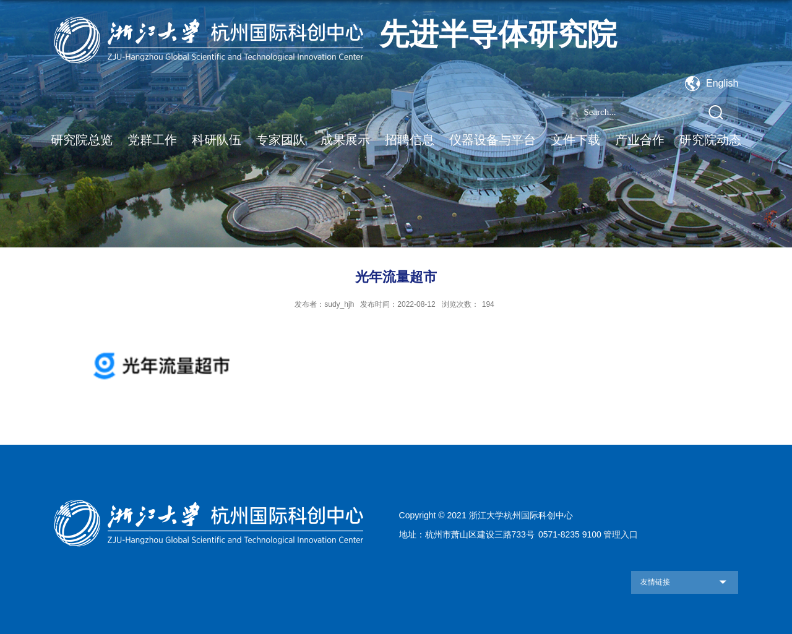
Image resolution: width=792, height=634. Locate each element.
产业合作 (640, 140)
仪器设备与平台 (492, 140)
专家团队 (281, 140)
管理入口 (620, 534)
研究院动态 (710, 140)
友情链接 (655, 582)
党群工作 (152, 140)
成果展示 (345, 140)
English (722, 83)
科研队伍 (216, 140)
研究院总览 (82, 140)
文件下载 (575, 140)
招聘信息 (409, 140)
